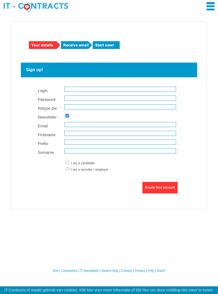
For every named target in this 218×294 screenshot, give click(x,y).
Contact (126, 271)
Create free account (160, 187)
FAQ (151, 271)
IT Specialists (89, 271)
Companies (69, 271)
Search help (109, 271)
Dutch (161, 271)
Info (55, 271)
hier (90, 290)
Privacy (140, 271)
